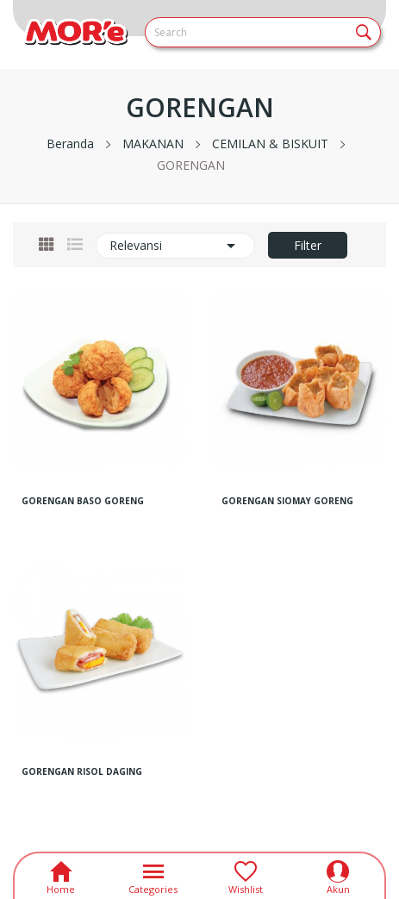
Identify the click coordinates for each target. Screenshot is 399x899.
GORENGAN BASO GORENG (83, 501)
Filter (307, 245)
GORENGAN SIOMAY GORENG (287, 501)
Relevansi (175, 245)
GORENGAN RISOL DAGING (82, 771)
